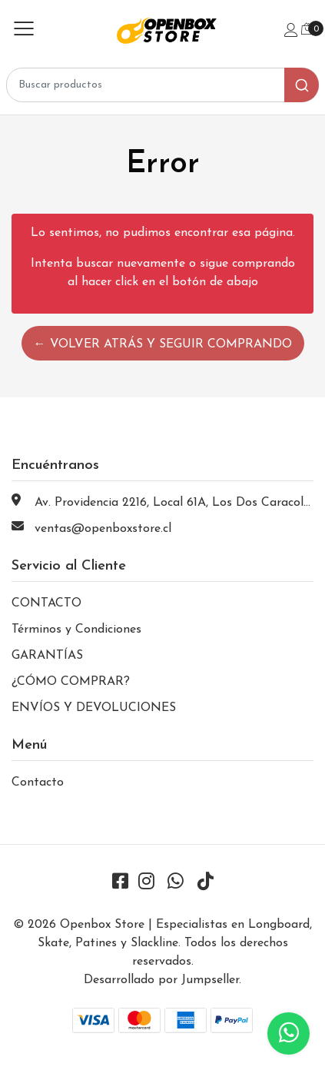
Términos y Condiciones (76, 629)
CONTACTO (46, 603)
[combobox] (162, 85)
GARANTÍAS (47, 656)
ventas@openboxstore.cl (103, 529)
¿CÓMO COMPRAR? (71, 682)
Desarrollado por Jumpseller (161, 980)
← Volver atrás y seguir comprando (163, 344)
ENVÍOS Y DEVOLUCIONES (94, 708)
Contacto (38, 782)
